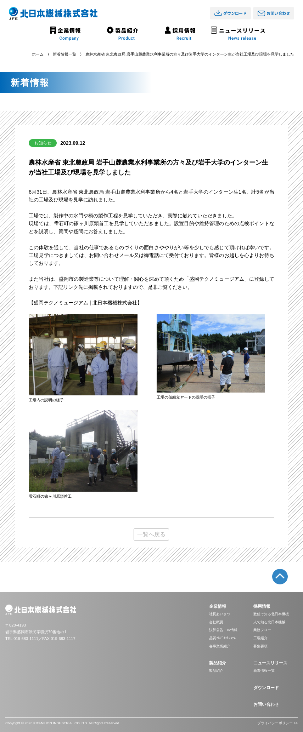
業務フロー (262, 630)
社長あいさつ (219, 614)
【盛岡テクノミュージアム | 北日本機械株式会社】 (85, 302)
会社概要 (216, 622)
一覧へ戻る (151, 534)
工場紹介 (260, 638)
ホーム (38, 54)
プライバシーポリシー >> (277, 723)
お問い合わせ (266, 704)
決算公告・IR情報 (223, 630)
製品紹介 (216, 671)
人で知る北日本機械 (269, 622)
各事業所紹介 (219, 646)
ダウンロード (266, 687)
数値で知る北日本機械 (271, 614)
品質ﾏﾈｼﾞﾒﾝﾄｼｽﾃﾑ (222, 638)
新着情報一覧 (64, 54)
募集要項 (260, 646)
